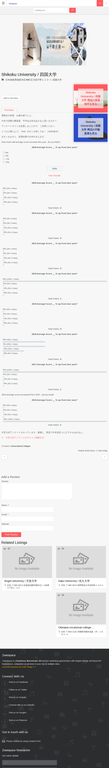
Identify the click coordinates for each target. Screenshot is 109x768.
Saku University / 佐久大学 (74, 580)
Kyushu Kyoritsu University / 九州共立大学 (4, 456)
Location (106, 3)
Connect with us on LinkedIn (70, 691)
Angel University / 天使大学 (20, 580)
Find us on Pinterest (66, 699)
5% (6, 152)
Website (5, 524)
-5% (7, 162)
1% (6, 156)
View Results (54, 175)
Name (5, 505)
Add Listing (100, 3)
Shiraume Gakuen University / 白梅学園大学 (104, 456)
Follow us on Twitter (66, 683)
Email (5, 514)
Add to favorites (10, 98)
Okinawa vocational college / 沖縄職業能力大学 (76, 627)
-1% (7, 159)
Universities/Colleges (21, 446)
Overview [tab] (9, 110)
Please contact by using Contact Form (23, 718)
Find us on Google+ (14, 699)
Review (4, 481)
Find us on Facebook (15, 683)
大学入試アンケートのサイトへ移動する (25, 437)
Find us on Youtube (14, 691)
